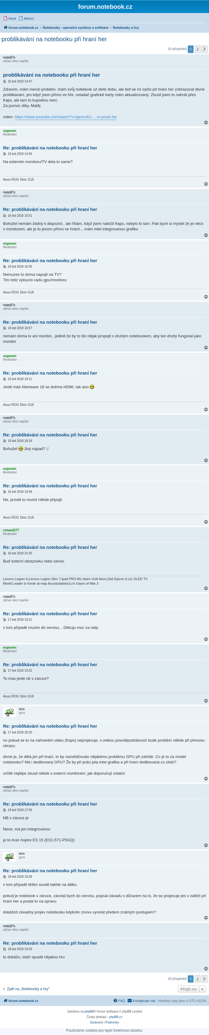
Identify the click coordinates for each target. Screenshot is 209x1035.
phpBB (89, 1011)
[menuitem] (9, 18)
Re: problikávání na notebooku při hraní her (50, 147)
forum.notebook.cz (105, 6)
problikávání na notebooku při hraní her (54, 39)
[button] (204, 49)
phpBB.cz (115, 1017)
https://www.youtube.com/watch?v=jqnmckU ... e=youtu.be (66, 117)
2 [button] (198, 49)
